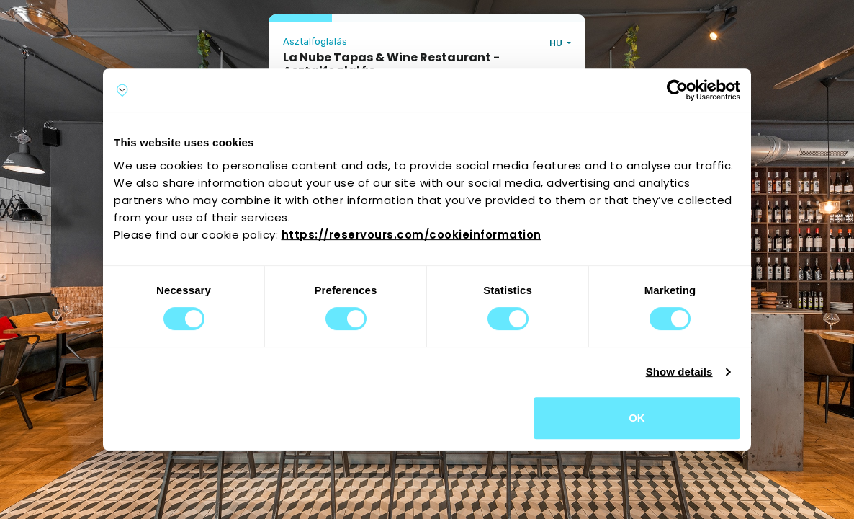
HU (557, 43)
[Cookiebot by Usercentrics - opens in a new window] (677, 90)
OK (637, 418)
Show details (679, 371)
